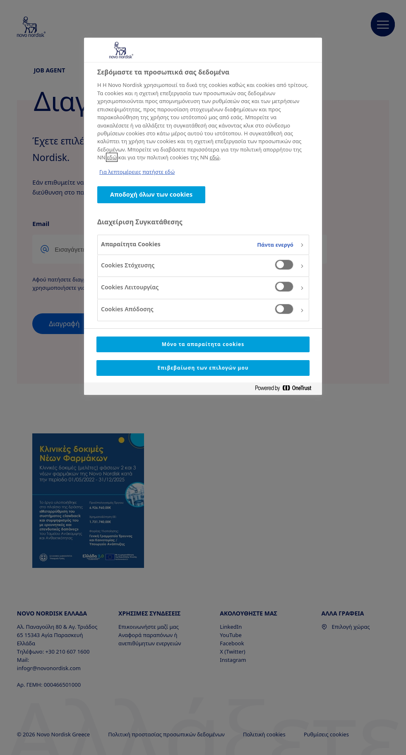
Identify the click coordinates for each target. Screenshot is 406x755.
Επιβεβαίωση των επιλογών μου (202, 367)
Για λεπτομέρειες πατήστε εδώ (137, 172)
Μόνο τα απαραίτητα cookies (203, 344)
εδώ (112, 157)
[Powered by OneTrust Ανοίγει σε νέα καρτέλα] (286, 390)
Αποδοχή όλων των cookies (151, 194)
